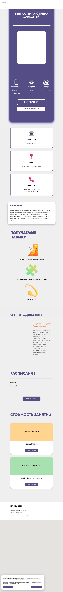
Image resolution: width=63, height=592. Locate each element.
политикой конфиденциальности (23, 579)
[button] (31, 102)
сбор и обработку (36, 578)
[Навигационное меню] (61, 2)
